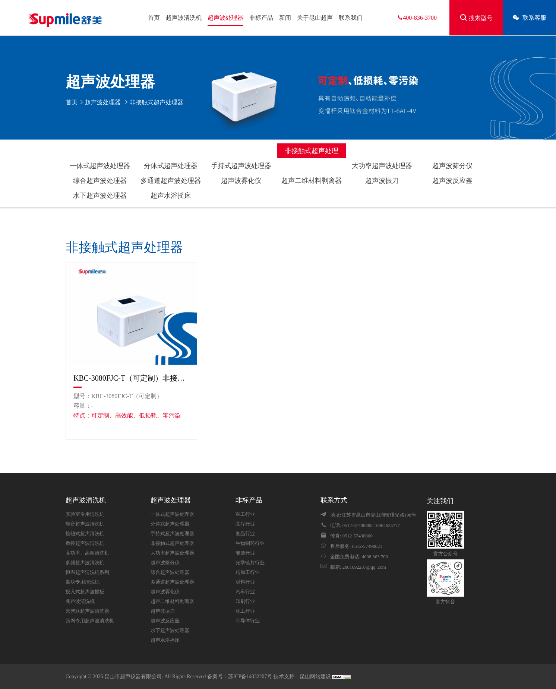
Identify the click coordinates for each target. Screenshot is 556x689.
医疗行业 (245, 524)
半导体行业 (248, 620)
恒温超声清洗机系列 (87, 572)
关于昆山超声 (315, 18)
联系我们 (351, 18)
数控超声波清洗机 (85, 543)
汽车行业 (245, 591)
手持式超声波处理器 (241, 165)
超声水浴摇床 (171, 195)
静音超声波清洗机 (85, 524)
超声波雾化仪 (241, 180)
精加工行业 (248, 572)
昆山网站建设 (316, 676)
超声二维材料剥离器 (311, 180)
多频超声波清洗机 (85, 562)
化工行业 (245, 611)
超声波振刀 (382, 180)
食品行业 (245, 533)
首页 (154, 18)
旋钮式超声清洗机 (85, 533)
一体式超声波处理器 (100, 165)
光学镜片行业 (250, 562)
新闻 (285, 18)
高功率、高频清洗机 (87, 553)
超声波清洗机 (184, 18)
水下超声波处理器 (100, 195)
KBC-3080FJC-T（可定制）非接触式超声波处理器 (131, 378)
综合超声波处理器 (100, 180)
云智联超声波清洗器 (87, 611)
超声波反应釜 (452, 180)
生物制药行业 (250, 543)
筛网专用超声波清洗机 (90, 620)
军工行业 (245, 514)
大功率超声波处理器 (382, 165)
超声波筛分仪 (452, 165)
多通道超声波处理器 (170, 180)
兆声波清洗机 (80, 601)
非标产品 (261, 18)
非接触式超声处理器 (311, 152)
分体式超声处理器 (171, 165)
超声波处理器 (225, 18)
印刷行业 (245, 601)
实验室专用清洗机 (85, 514)
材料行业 (245, 582)
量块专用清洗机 (82, 582)
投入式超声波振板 (85, 591)
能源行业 (245, 553)
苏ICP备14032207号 (250, 676)
